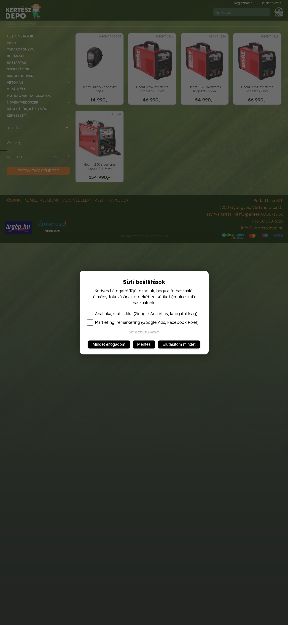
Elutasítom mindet (179, 344)
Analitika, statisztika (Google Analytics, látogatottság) (142, 314)
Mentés (144, 344)
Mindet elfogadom (108, 344)
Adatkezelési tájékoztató (144, 332)
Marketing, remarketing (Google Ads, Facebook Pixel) (143, 322)
